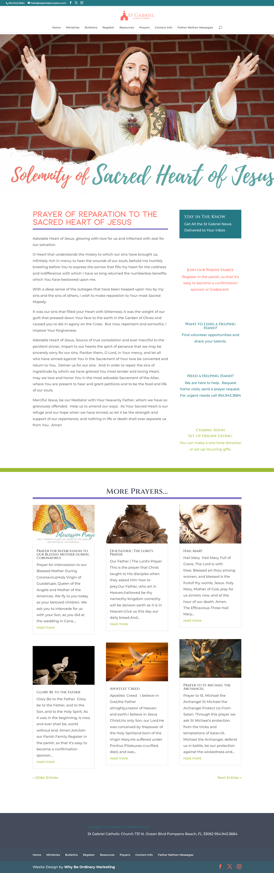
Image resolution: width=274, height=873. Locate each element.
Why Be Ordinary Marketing (89, 867)
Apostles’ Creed (125, 688)
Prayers (144, 27)
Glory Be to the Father (58, 692)
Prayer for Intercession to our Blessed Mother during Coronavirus (63, 554)
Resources (127, 27)
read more (46, 627)
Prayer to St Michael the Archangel (207, 687)
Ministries (72, 27)
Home (56, 27)
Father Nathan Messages (195, 27)
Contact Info (163, 27)
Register (108, 27)
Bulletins (91, 27)
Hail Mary (192, 551)
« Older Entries (45, 777)
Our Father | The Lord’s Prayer (131, 553)
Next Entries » (229, 777)
